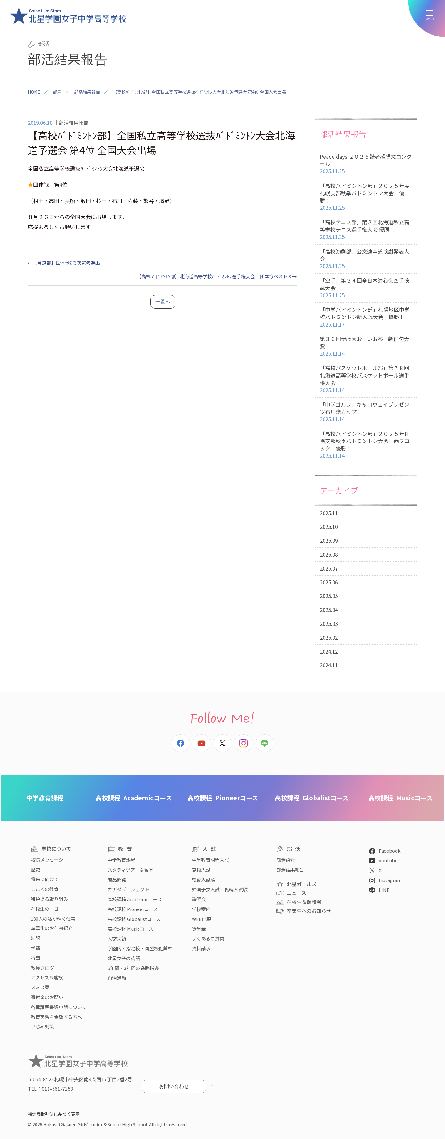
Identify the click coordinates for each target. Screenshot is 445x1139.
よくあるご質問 (208, 938)
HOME (34, 92)
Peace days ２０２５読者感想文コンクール (366, 164)
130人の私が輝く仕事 (53, 918)
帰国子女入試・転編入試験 (220, 889)
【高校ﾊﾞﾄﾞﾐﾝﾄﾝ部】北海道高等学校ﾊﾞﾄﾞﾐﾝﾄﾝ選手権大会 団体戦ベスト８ (214, 276)
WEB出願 (201, 919)
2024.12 (329, 651)
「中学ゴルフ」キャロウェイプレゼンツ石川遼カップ (366, 411)
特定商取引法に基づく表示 (54, 1114)
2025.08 (329, 554)
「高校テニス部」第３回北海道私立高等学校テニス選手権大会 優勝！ (366, 229)
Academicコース (133, 797)
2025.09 (329, 540)
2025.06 (329, 582)
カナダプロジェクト (128, 889)
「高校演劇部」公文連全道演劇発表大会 (366, 258)
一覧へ (162, 302)
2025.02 (329, 637)
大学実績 (117, 938)
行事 (35, 958)
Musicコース (400, 797)
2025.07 (329, 568)
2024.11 (329, 665)
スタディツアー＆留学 (130, 870)
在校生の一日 (45, 908)
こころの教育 (45, 889)
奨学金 (199, 929)
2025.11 (329, 513)
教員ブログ (42, 967)
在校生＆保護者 (304, 901)
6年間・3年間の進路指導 (133, 968)
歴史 (35, 869)
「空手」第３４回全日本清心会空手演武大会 (366, 287)
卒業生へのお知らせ (309, 910)
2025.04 (329, 610)
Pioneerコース (222, 797)
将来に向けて (45, 879)
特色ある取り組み (49, 899)
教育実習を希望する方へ (56, 1017)
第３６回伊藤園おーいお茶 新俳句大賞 (366, 346)
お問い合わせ (174, 1086)
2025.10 (329, 526)
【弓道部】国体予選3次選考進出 (66, 262)
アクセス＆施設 (47, 977)
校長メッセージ (47, 859)
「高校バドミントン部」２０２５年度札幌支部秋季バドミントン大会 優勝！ (366, 197)
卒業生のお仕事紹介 (52, 928)
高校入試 (201, 870)
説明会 (199, 899)
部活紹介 (285, 860)
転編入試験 (203, 879)
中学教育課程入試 (210, 860)
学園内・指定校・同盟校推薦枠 (140, 948)
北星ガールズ (301, 884)
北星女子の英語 (124, 958)
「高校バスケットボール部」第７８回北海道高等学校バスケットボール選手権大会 (366, 379)
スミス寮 (40, 987)
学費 (35, 948)
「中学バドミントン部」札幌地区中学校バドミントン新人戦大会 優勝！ (366, 317)
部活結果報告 (87, 92)
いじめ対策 (42, 1026)
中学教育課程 (44, 797)
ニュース (296, 892)
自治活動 (117, 978)
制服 (35, 938)
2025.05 (329, 596)
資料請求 (201, 948)
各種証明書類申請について (59, 1007)
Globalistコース (312, 797)
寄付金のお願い (47, 997)
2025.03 (329, 623)
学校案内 (201, 909)
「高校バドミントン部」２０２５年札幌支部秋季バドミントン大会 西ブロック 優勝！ (366, 445)
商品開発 (117, 879)
